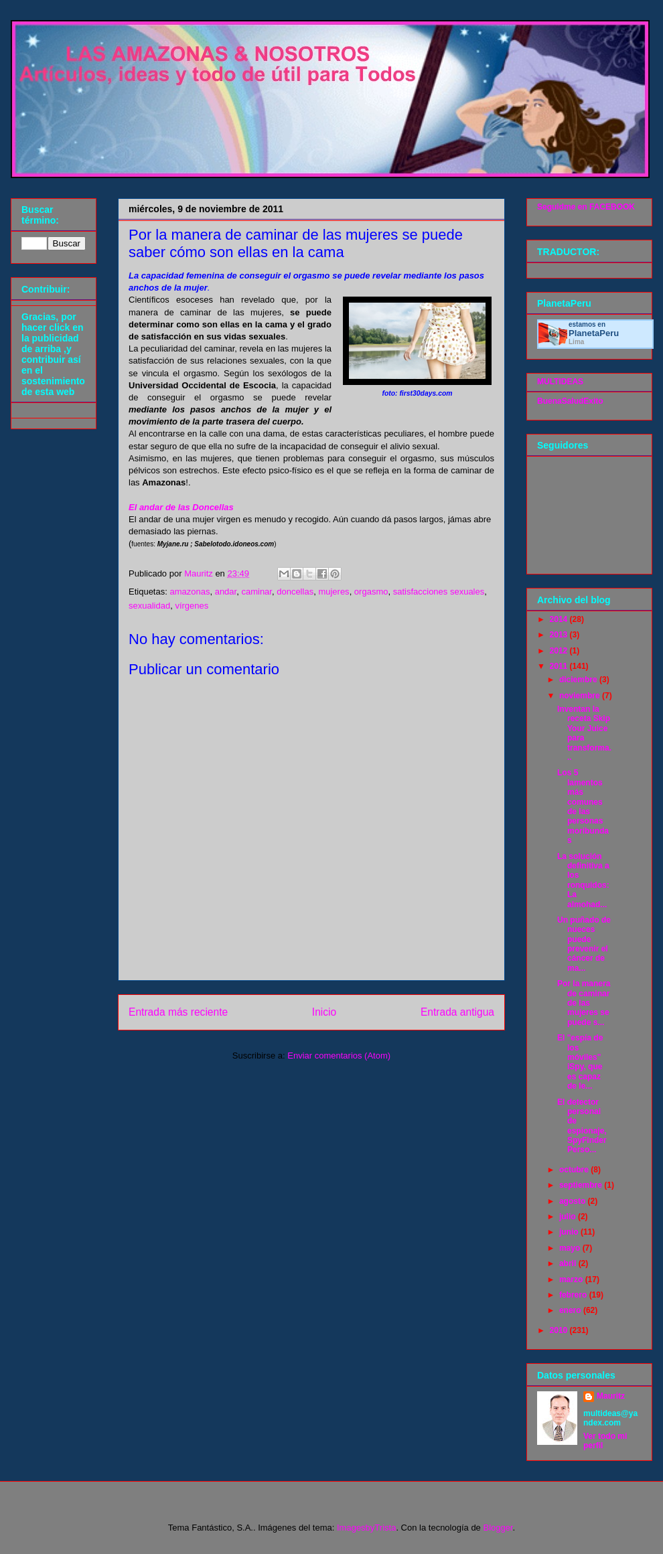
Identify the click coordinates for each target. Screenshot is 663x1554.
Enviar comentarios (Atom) (338, 1056)
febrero (574, 1295)
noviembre (580, 695)
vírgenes (191, 606)
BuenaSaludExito (570, 401)
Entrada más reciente (178, 1012)
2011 (560, 666)
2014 (560, 619)
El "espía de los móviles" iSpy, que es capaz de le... (580, 1062)
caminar (256, 592)
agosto (573, 1201)
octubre (575, 1169)
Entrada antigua (457, 1012)
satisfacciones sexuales (439, 592)
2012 (560, 650)
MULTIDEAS (560, 381)
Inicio (324, 1012)
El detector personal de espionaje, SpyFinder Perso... (582, 1126)
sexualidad (149, 606)
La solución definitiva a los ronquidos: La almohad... (583, 880)
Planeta (594, 333)
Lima (576, 341)
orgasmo (371, 592)
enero (571, 1310)
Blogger (497, 1528)
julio (568, 1216)
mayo (571, 1248)
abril (569, 1263)
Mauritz (611, 1396)
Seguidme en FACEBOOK (586, 207)
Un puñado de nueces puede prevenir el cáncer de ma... (584, 944)
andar (226, 592)
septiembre (581, 1185)
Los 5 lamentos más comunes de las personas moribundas (583, 806)
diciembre (579, 679)
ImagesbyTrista (366, 1528)
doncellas (295, 592)
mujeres (333, 592)
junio (570, 1232)
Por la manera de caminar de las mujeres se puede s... (583, 1003)
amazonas (189, 592)
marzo (572, 1279)
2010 (560, 1330)
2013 (560, 634)
